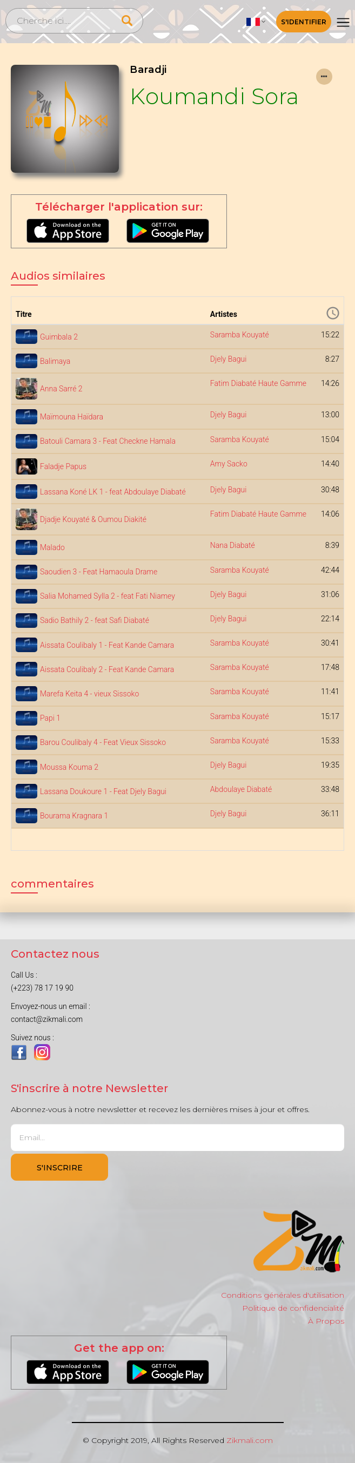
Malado (52, 547)
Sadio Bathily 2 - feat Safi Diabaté (94, 620)
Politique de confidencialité (293, 1308)
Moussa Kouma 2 (69, 767)
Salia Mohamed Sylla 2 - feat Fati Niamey (107, 596)
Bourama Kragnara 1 (74, 815)
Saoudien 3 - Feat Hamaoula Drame (98, 571)
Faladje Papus (63, 466)
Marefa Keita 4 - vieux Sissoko (89, 693)
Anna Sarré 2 (61, 388)
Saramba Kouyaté (239, 334)
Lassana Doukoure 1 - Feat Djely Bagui (103, 791)
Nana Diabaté (232, 545)
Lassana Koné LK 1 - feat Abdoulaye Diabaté (113, 491)
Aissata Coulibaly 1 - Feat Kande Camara (107, 645)
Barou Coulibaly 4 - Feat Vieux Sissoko (103, 742)
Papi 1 (50, 718)
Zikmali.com (249, 1440)
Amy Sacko (228, 463)
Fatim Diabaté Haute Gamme (258, 383)
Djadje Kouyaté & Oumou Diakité (93, 519)
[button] (256, 21)
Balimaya (55, 361)
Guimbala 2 (59, 337)
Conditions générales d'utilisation (282, 1295)
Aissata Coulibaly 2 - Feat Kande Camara (107, 669)
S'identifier (303, 22)
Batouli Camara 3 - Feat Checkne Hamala (108, 441)
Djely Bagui (228, 359)
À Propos (326, 1321)
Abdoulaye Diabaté (241, 789)
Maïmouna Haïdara (71, 416)
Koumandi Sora (214, 96)
